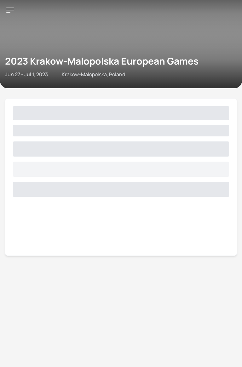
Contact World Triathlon (30, 73)
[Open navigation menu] (7, 18)
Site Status (102, 73)
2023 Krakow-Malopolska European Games (105, 42)
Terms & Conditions (139, 73)
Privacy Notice (179, 73)
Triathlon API (74, 73)
